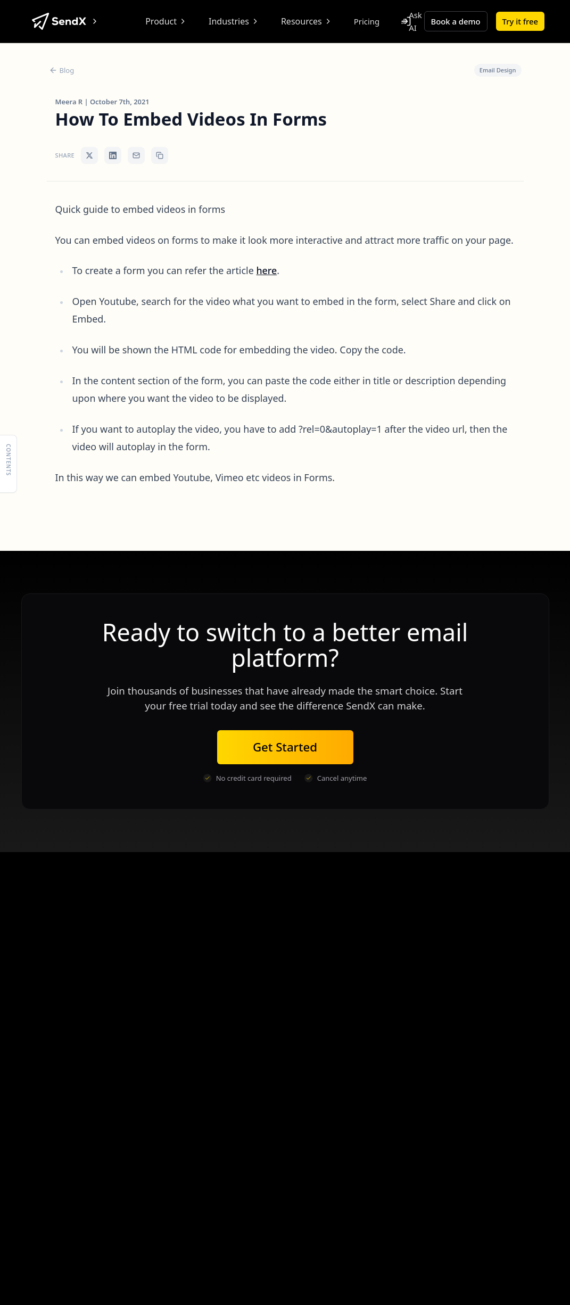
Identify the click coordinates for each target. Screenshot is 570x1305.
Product (166, 21)
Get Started (285, 747)
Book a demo (456, 21)
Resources (307, 21)
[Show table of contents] (8, 463)
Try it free (520, 21)
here (266, 270)
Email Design (498, 70)
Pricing (366, 21)
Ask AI (411, 21)
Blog (62, 70)
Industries (234, 21)
